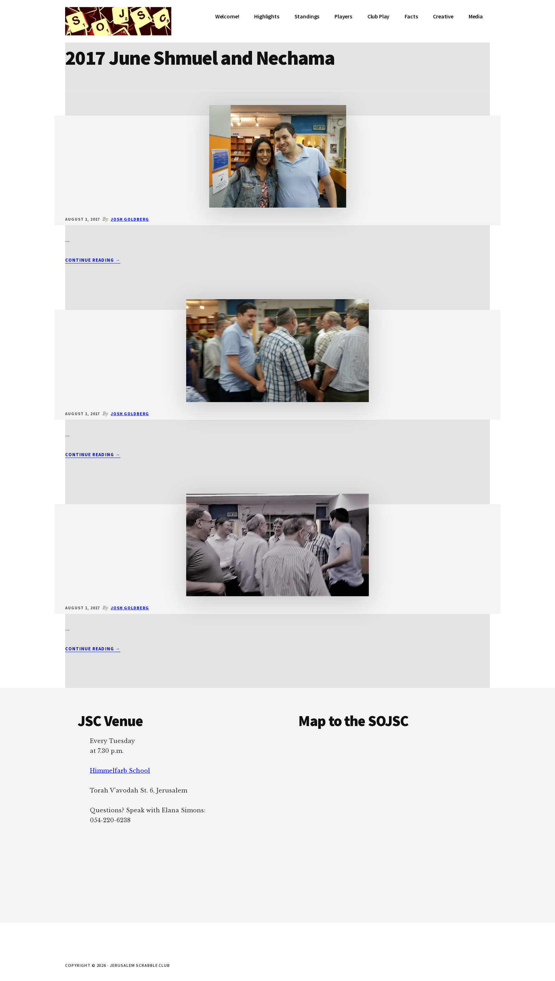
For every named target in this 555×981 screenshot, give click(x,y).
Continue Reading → (92, 260)
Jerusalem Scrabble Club (118, 21)
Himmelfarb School (120, 770)
